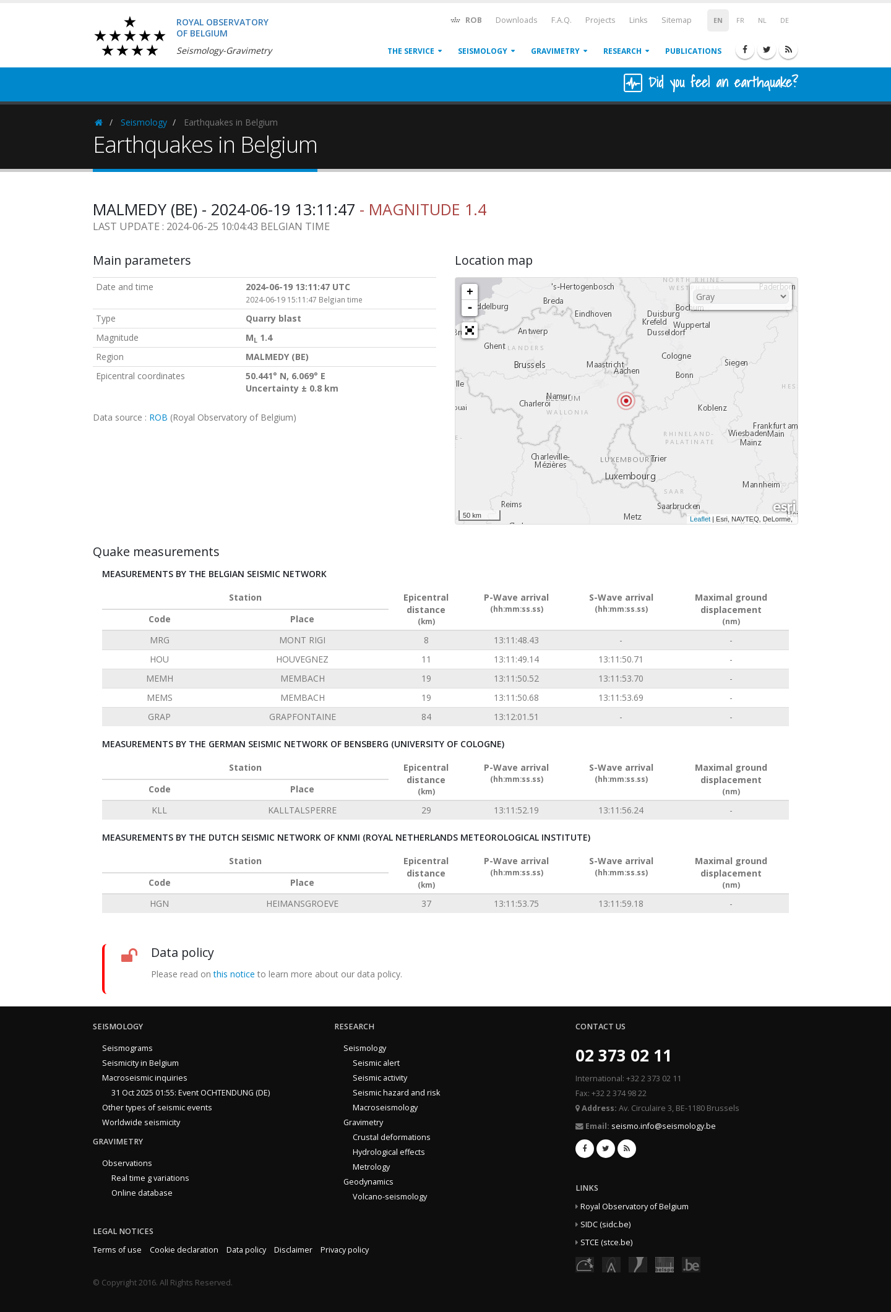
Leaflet (700, 519)
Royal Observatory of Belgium (634, 1206)
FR (740, 20)
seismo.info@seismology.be (663, 1126)
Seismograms (127, 1048)
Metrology (371, 1167)
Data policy (246, 1250)
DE (784, 20)
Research (622, 51)
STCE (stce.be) (606, 1242)
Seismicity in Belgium (140, 1063)
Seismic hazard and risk (396, 1092)
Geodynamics (368, 1182)
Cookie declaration (184, 1250)
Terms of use (117, 1250)
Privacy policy (345, 1250)
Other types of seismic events (157, 1107)
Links (638, 20)
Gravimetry (555, 51)
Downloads (517, 20)
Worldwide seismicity (141, 1122)
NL (762, 20)
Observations (127, 1163)
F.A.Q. (561, 20)
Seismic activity (380, 1078)
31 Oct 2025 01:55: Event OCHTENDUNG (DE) (190, 1092)
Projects (600, 20)
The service (410, 51)
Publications (693, 51)
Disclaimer (293, 1250)
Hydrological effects (389, 1152)
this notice (234, 974)
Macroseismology (385, 1107)
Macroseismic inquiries (144, 1078)
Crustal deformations (392, 1137)
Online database (142, 1193)
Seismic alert (376, 1063)
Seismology (482, 51)
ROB (465, 19)
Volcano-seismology (390, 1196)
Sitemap (676, 20)
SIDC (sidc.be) (605, 1224)
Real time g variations (150, 1178)
